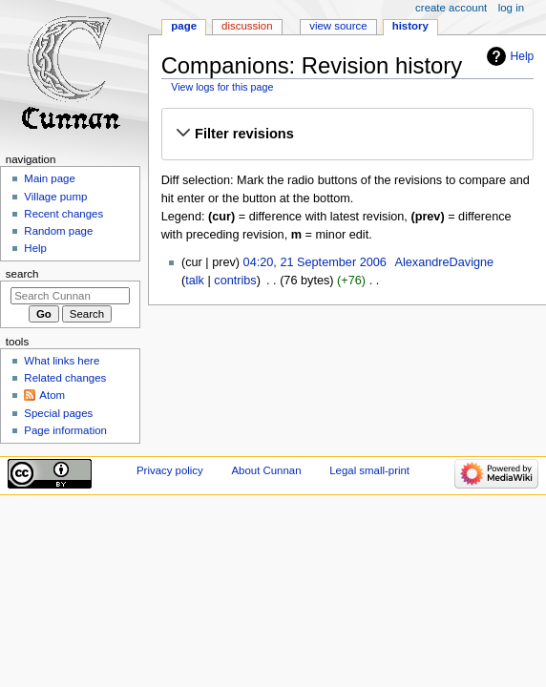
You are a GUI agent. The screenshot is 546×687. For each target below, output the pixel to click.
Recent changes (63, 213)
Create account (451, 7)
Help (523, 56)
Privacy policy (169, 470)
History (410, 25)
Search (22, 274)
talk (194, 280)
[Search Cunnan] (70, 295)
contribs (235, 280)
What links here (61, 360)
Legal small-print (369, 470)
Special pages (58, 413)
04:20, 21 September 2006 (315, 262)
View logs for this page (222, 87)
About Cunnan (266, 470)
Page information (65, 430)
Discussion (246, 25)
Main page (49, 178)
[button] (347, 134)
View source (338, 25)
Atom (52, 395)
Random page (58, 231)
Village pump (55, 196)
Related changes (65, 378)
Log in (511, 7)
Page (184, 25)
